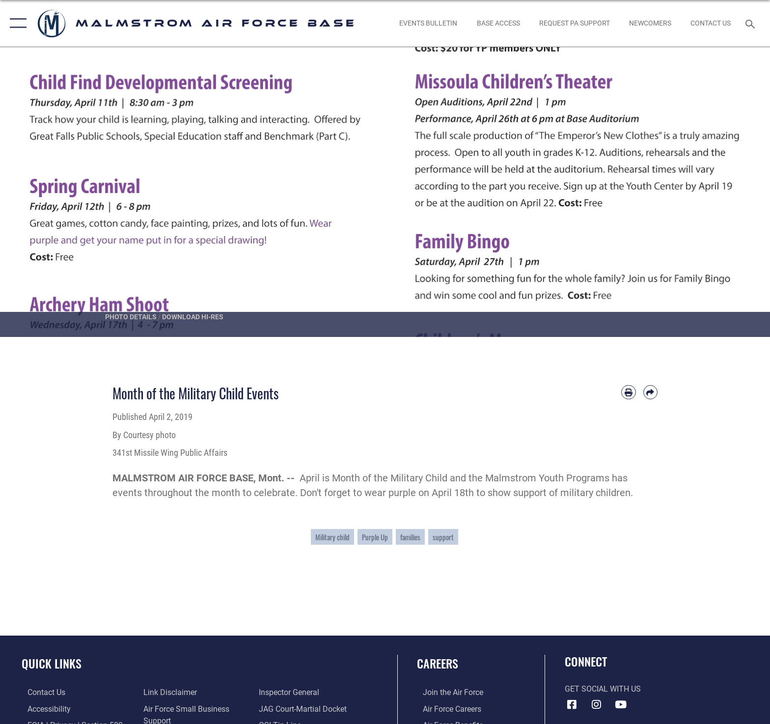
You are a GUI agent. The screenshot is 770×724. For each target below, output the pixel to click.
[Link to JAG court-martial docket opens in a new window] (305, 708)
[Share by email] (650, 392)
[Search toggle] (751, 23)
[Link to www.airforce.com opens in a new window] (447, 692)
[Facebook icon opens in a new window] (572, 704)
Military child (332, 536)
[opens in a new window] (574, 23)
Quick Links (52, 663)
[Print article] (628, 392)
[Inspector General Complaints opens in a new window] (291, 692)
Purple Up (375, 536)
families (410, 536)
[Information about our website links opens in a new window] (168, 692)
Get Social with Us (603, 689)
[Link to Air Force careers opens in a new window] (446, 708)
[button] (16, 23)
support (443, 536)
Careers (437, 663)
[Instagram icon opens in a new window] (596, 704)
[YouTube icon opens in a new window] (620, 704)
